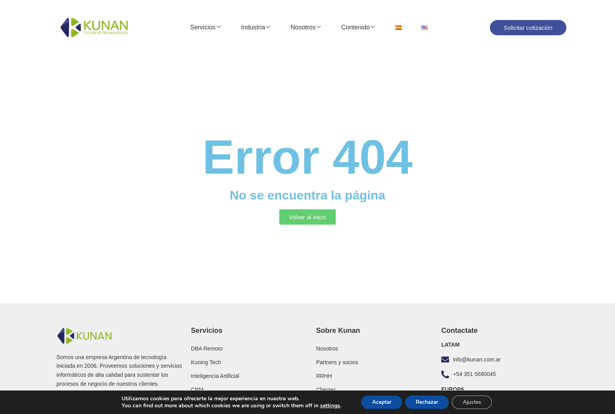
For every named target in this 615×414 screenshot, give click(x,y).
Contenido (358, 27)
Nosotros (306, 27)
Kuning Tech (206, 362)
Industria (255, 27)
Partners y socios (337, 362)
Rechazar (427, 401)
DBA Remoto (207, 348)
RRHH (324, 376)
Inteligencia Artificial (215, 376)
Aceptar (379, 401)
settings (326, 405)
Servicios (205, 27)
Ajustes (475, 401)
